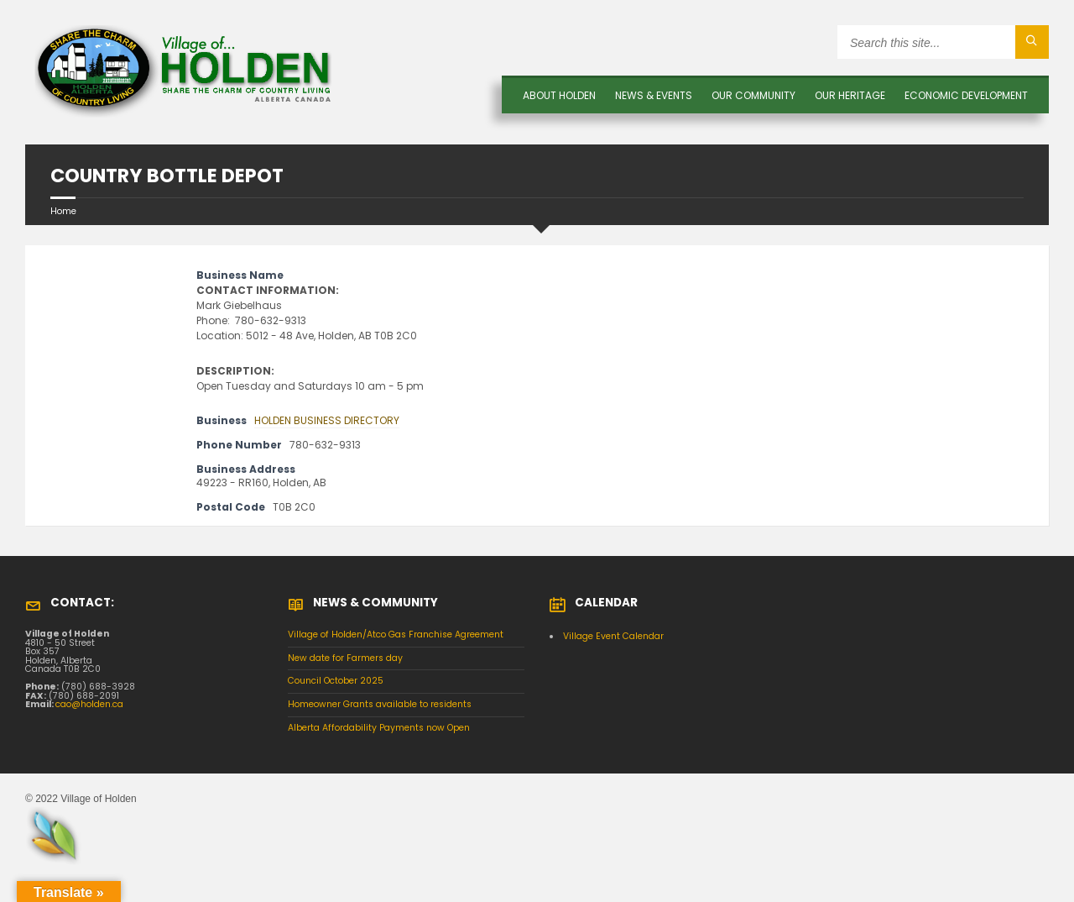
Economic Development (966, 95)
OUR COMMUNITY (753, 95)
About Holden (559, 95)
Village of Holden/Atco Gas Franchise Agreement (395, 634)
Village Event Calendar (613, 636)
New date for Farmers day (345, 658)
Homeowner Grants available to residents (380, 704)
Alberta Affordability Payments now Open (379, 727)
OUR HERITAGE (850, 95)
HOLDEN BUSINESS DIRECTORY (326, 420)
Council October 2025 (335, 680)
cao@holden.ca (89, 704)
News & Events (653, 95)
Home (63, 211)
